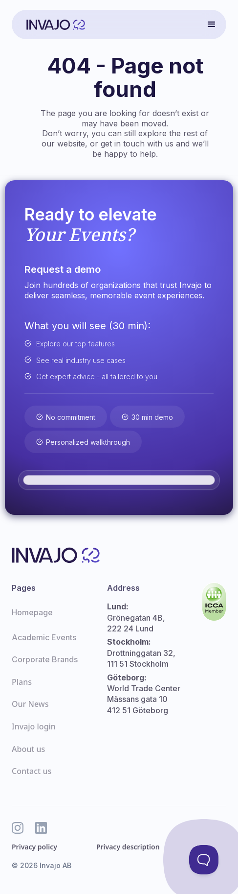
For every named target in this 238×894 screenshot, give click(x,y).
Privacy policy (34, 846)
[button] (211, 24)
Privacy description (128, 846)
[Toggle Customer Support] (203, 859)
